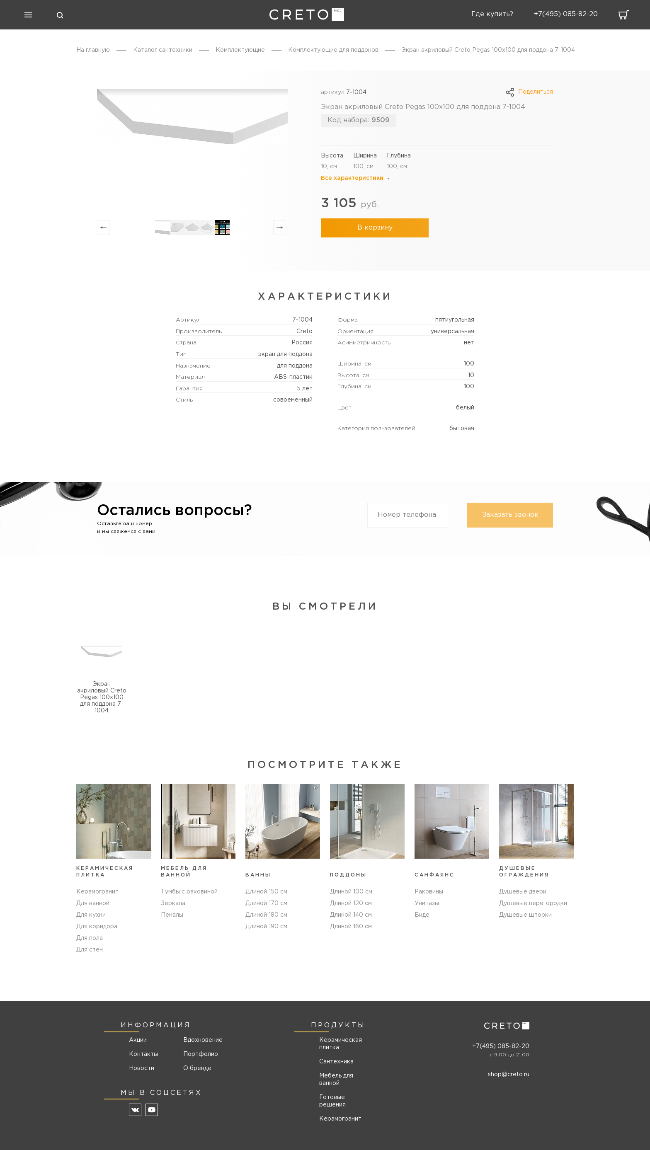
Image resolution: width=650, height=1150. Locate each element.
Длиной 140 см (351, 915)
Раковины (429, 891)
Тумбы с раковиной (189, 891)
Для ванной (92, 903)
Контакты (143, 1054)
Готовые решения (332, 1101)
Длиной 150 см (266, 891)
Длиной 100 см (351, 891)
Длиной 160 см (351, 926)
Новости (141, 1068)
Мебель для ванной (336, 1079)
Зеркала (173, 903)
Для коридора (96, 926)
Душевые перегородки (533, 903)
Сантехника (336, 1061)
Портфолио (200, 1054)
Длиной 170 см (266, 903)
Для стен (89, 949)
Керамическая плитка (340, 1044)
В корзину (375, 228)
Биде (422, 915)
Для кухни (91, 915)
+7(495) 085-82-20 (500, 1046)
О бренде (197, 1068)
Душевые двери (522, 891)
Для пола (89, 938)
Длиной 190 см (266, 926)
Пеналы (172, 915)
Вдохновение (200, 1040)
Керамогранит (97, 891)
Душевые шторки (525, 915)
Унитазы (427, 903)
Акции (138, 1040)
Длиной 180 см (266, 915)
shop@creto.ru (508, 1074)
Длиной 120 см (351, 903)
